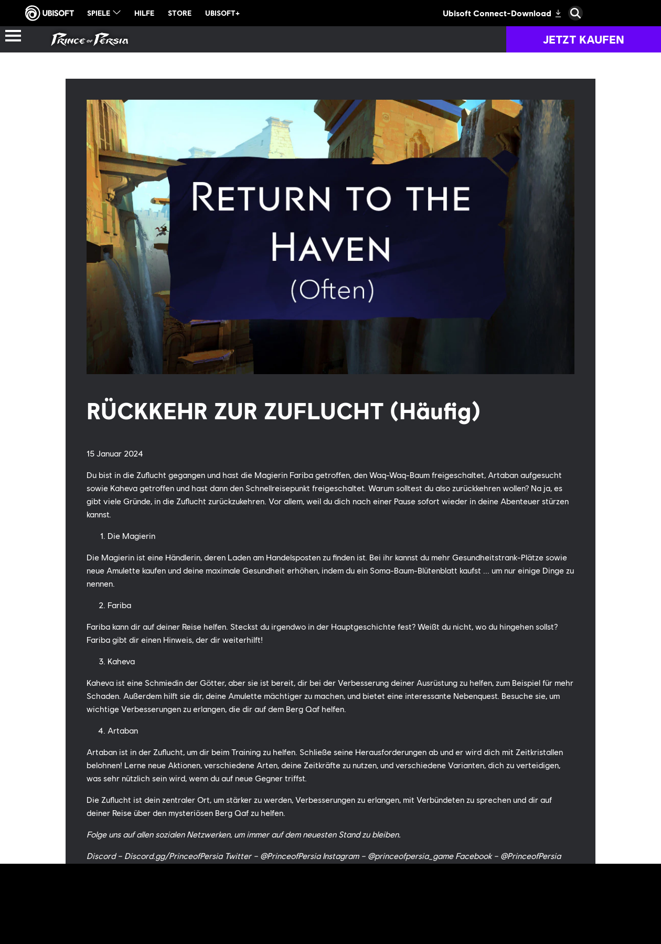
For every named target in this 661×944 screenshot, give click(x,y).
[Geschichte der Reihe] (160, 39)
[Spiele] (274, 39)
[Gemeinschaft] (523, 39)
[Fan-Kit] (345, 39)
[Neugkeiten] (423, 39)
